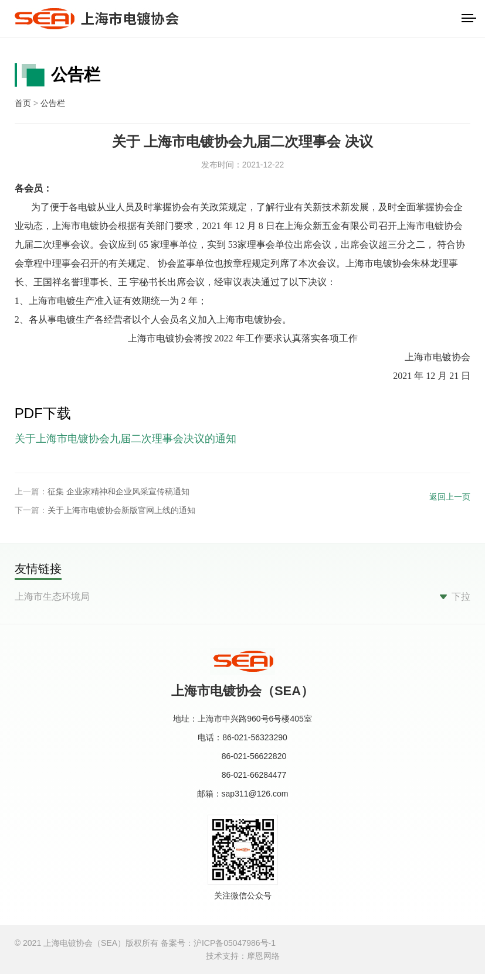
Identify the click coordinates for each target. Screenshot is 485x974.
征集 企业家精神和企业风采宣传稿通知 (118, 491)
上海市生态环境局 (52, 597)
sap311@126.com (255, 793)
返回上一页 (449, 496)
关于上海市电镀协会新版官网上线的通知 (121, 510)
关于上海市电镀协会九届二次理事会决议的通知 (125, 439)
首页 (23, 103)
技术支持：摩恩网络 (243, 956)
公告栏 (52, 103)
